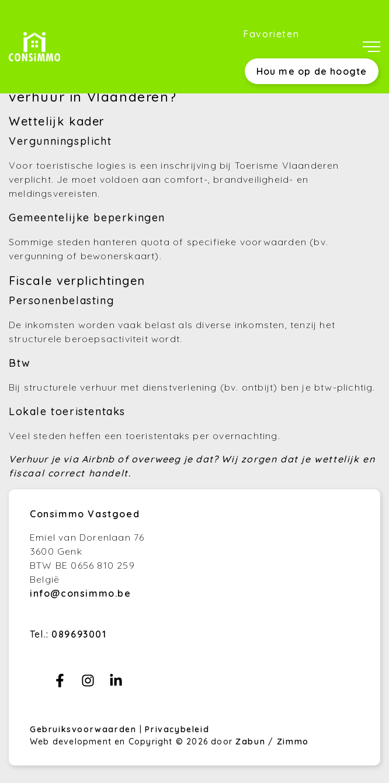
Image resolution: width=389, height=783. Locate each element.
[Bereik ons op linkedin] (116, 684)
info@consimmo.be (80, 593)
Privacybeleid (177, 729)
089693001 (78, 634)
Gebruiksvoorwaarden (85, 729)
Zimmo (293, 741)
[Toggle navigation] (371, 46)
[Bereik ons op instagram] (88, 684)
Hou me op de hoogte (311, 71)
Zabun (250, 741)
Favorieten (271, 34)
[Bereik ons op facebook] (60, 684)
